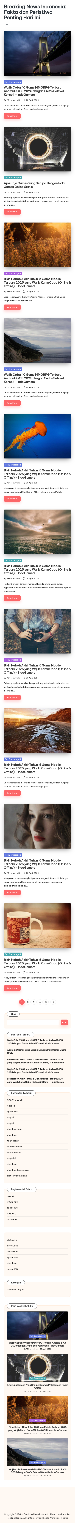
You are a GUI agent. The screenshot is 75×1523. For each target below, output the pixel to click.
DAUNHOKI (12, 1202)
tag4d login (13, 1140)
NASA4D (11, 1213)
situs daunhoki (14, 1146)
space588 (12, 1111)
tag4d (10, 1117)
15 (46, 1002)
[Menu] (7, 25)
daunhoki (12, 1135)
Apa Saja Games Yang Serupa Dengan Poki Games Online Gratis (34, 185)
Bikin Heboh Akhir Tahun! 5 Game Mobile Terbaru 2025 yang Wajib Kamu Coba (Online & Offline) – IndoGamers (37, 282)
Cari (13, 1014)
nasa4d (11, 1105)
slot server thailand (17, 1175)
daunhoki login (14, 1129)
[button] (53, 1002)
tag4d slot (12, 1158)
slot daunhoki (14, 1152)
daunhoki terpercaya (18, 1170)
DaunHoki (12, 1219)
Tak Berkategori (13, 82)
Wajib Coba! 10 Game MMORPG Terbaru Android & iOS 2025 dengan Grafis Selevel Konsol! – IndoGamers (34, 91)
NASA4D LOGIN (15, 1099)
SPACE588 (12, 1245)
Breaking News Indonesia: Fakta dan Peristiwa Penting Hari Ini (35, 12)
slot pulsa (12, 1239)
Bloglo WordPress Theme (55, 1517)
